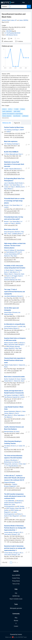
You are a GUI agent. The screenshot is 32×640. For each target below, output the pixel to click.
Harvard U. (20, 296)
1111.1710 (7, 469)
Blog (16, 617)
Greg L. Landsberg (13, 233)
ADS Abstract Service (11, 35)
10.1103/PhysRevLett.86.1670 (12, 174)
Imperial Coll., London (18, 397)
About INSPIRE (16, 575)
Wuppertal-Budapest (9, 482)
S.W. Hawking (7, 129)
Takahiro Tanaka (8, 365)
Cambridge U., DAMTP (18, 129)
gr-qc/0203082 (15, 370)
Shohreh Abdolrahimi (9, 411)
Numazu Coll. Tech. (15, 279)
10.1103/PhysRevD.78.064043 (12, 194)
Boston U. (16, 328)
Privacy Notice (16, 581)
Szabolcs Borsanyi (9, 502)
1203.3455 (7, 435)
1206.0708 (7, 421)
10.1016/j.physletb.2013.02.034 (12, 423)
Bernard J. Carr (8, 185)
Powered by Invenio (16, 634)
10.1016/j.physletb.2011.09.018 (12, 285)
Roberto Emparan (8, 342)
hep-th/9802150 (12, 318)
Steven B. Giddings (9, 250)
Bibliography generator (16, 608)
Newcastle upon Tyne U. (16, 154)
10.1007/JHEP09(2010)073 (14, 490)
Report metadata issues (16, 599)
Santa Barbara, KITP (11, 252)
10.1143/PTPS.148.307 (10, 372)
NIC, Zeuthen (20, 506)
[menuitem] (23, 2)
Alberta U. (10, 188)
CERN (15, 342)
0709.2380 (7, 192)
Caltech (8, 131)
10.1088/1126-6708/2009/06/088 (15, 521)
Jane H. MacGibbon (9, 183)
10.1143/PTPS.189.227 (10, 386)
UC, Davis (17, 379)
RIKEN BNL (11, 500)
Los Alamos (15, 462)
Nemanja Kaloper (8, 431)
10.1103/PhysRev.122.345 (16, 542)
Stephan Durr (7, 504)
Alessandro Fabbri (13, 344)
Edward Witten (8, 312)
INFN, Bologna (10, 346)
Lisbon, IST (14, 20)
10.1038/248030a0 (9, 147)
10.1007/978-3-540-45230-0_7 (12, 213)
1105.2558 (10, 401)
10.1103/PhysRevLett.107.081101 (13, 403)
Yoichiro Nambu (8, 532)
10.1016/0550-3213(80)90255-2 (12, 451)
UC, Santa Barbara (19, 250)
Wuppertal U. (13, 486)
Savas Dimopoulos (9, 231)
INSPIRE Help (16, 596)
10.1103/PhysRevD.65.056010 (12, 261)
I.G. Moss (6, 154)
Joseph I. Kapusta (9, 168)
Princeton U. (14, 326)
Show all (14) (5, 118)
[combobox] (18, 6)
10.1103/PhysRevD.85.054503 (12, 471)
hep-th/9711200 (17, 302)
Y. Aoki (6, 500)
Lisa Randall (7, 326)
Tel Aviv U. (13, 446)
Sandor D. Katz (8, 516)
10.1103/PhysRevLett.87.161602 (12, 239)
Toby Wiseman (8, 397)
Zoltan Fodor (18, 508)
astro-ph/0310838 (11, 211)
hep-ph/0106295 (8, 237)
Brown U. (20, 233)
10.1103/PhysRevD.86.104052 (12, 437)
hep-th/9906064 (11, 332)
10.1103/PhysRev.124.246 (11, 558)
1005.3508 (22, 488)
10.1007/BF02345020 (18, 137)
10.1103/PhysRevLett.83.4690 (12, 334)
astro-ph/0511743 (12, 225)
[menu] (24, 2)
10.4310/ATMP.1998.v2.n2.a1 (11, 304)
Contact (16, 626)
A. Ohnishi (7, 270)
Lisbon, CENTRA (23, 20)
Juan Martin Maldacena (10, 296)
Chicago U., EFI (17, 532)
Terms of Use (16, 583)
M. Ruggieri (15, 276)
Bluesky (16, 620)
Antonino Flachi (6, 20)
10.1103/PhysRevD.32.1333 (11, 158)
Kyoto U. (15, 272)
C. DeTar (20, 464)
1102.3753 (7, 283)
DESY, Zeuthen (10, 508)
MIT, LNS (22, 326)
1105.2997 (14, 384)
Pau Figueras (7, 395)
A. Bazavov (7, 460)
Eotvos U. (19, 514)
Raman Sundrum (8, 328)
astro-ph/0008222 (11, 172)
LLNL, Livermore (12, 464)
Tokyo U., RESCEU (15, 187)
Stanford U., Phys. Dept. (10, 256)
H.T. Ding (8, 466)
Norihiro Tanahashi (9, 379)
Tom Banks (7, 446)
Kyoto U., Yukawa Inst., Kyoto (16, 274)
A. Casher (19, 446)
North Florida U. (19, 183)
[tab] (6, 123)
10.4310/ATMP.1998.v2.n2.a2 (11, 320)
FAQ (16, 593)
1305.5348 (9, 31)
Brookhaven (14, 460)
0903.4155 (22, 519)
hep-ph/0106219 (8, 259)
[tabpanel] (16, 345)
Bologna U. (22, 344)
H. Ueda (10, 272)
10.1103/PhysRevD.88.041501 (12, 33)
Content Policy (16, 578)
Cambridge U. (15, 144)
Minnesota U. (17, 168)
